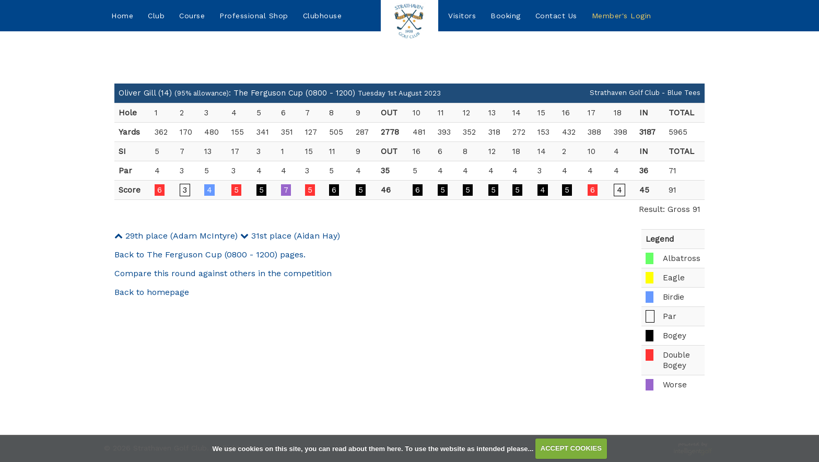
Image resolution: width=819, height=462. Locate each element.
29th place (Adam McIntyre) (176, 236)
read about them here (366, 448)
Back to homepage (151, 292)
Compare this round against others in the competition (223, 273)
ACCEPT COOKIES (571, 448)
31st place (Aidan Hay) (290, 236)
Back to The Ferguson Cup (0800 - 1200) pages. (210, 254)
